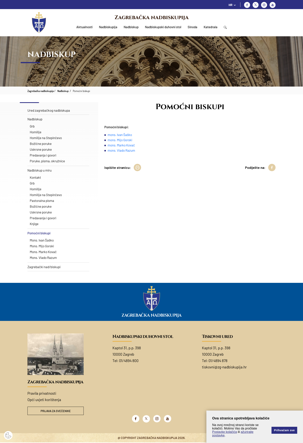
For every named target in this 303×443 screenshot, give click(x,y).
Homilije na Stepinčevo (46, 138)
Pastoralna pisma (42, 200)
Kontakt (35, 177)
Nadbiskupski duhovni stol (163, 27)
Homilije (35, 132)
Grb (32, 126)
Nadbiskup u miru (39, 170)
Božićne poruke (41, 143)
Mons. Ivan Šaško (42, 240)
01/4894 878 (218, 360)
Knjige (34, 224)
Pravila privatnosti (41, 393)
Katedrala (210, 27)
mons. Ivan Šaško (120, 135)
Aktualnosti (84, 27)
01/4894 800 (129, 360)
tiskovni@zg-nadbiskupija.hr (224, 367)
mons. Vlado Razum (121, 150)
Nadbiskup (131, 27)
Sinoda (192, 27)
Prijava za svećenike (55, 411)
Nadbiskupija (108, 27)
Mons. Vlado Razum (43, 257)
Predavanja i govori (43, 155)
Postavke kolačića (224, 432)
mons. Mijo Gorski (120, 140)
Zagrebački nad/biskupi (43, 267)
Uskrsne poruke (41, 149)
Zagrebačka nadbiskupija (152, 17)
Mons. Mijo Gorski (42, 246)
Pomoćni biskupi (38, 233)
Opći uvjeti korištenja (44, 399)
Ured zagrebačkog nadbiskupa (48, 110)
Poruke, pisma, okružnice (47, 161)
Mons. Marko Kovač (43, 252)
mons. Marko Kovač (121, 145)
